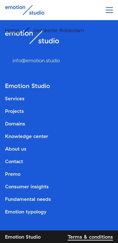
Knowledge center (26, 136)
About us (15, 149)
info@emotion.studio (36, 60)
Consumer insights (27, 186)
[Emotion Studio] (24, 10)
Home (12, 30)
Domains (15, 123)
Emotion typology (26, 211)
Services (15, 98)
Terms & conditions (90, 237)
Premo (12, 174)
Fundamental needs (28, 199)
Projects (14, 111)
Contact (14, 161)
